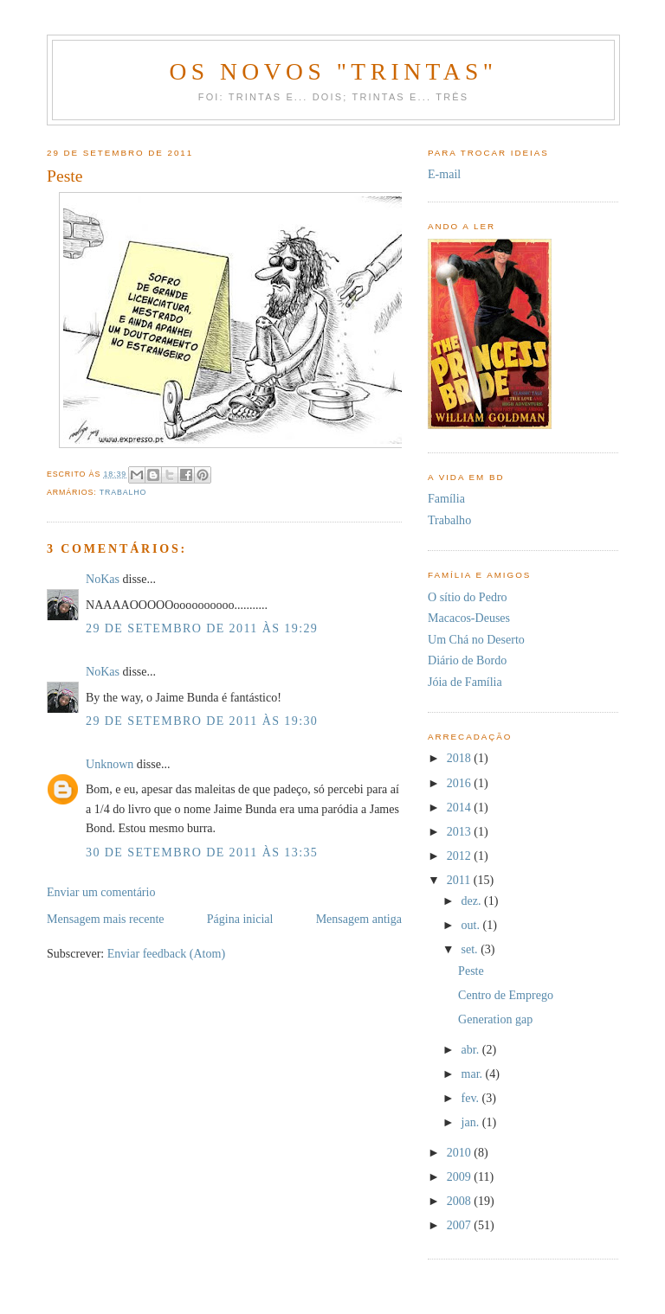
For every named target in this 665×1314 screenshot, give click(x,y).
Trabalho (123, 492)
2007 (461, 1225)
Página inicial (240, 919)
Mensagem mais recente (106, 919)
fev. (472, 1098)
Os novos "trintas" (333, 71)
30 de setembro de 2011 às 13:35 (202, 852)
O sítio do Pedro (467, 597)
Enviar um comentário (101, 892)
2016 (461, 783)
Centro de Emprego (505, 995)
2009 (461, 1176)
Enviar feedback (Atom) (166, 953)
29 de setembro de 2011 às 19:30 (202, 721)
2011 (460, 880)
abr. (472, 1049)
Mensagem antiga (359, 919)
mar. (474, 1073)
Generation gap (495, 1019)
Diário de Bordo (467, 660)
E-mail (444, 174)
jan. (472, 1122)
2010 (461, 1152)
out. (472, 925)
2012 (461, 855)
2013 (461, 831)
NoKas (102, 579)
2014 (461, 807)
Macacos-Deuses (469, 618)
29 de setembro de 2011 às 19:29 (202, 628)
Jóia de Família (465, 682)
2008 (461, 1201)
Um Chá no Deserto (476, 639)
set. (471, 949)
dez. (473, 900)
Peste (471, 970)
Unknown (109, 764)
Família (446, 498)
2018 (461, 758)
